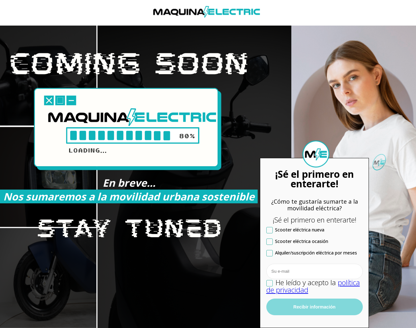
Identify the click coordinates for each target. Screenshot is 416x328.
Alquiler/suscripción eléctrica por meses (311, 253)
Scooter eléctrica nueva (295, 230)
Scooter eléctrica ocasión (297, 241)
